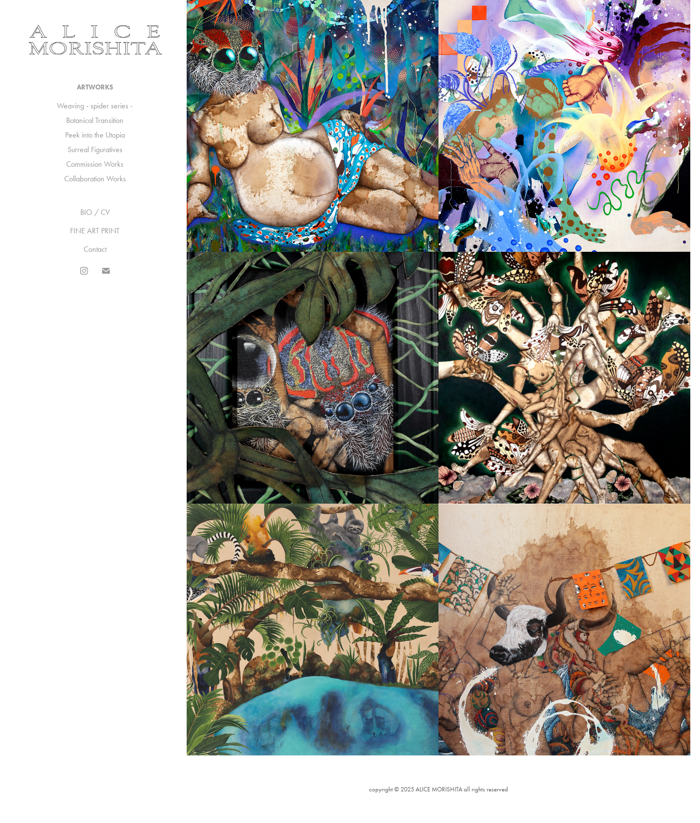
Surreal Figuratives (95, 149)
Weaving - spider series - (95, 105)
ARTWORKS (95, 87)
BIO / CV (95, 212)
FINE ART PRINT (95, 230)
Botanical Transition (94, 120)
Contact (95, 249)
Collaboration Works (95, 178)
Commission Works (94, 164)
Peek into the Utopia (95, 135)
